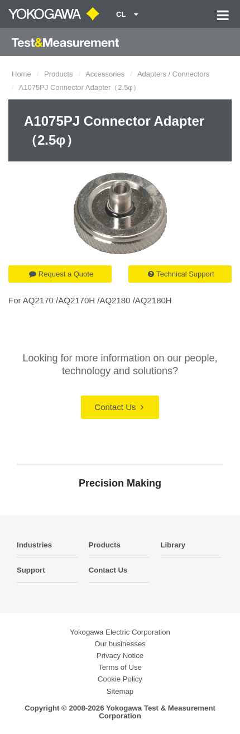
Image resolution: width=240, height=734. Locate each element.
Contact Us (118, 407)
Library (172, 545)
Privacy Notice (120, 655)
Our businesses (120, 644)
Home (21, 74)
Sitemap (120, 691)
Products (58, 74)
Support (31, 570)
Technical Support (181, 274)
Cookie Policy (120, 679)
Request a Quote (61, 274)
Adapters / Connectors (173, 74)
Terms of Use (120, 667)
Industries (34, 545)
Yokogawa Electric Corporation (120, 632)
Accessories (104, 74)
